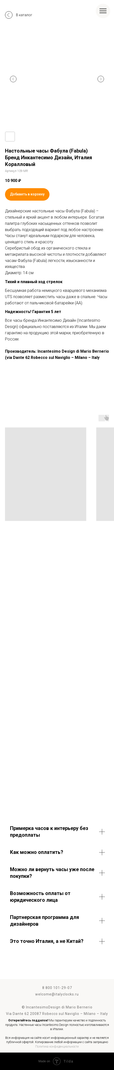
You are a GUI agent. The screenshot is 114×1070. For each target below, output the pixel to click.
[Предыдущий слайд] (13, 79)
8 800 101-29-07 (57, 988)
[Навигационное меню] (103, 10)
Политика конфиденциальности (57, 1046)
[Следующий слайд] (101, 79)
